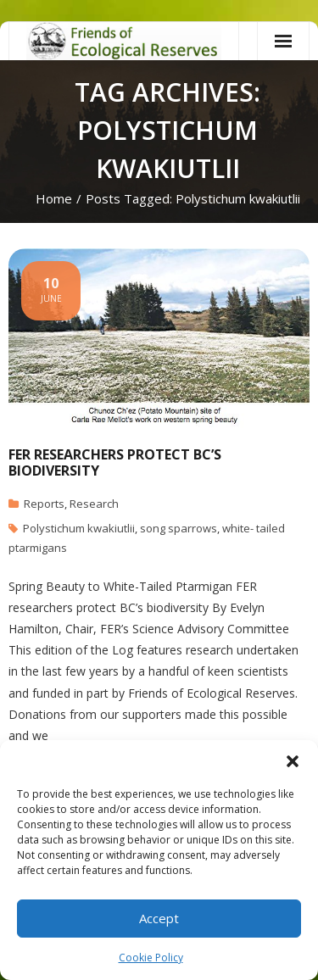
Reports (44, 503)
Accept (159, 918)
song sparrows (178, 528)
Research (94, 503)
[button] (292, 761)
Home (54, 198)
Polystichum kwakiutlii (79, 528)
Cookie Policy (151, 957)
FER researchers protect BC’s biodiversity (114, 462)
